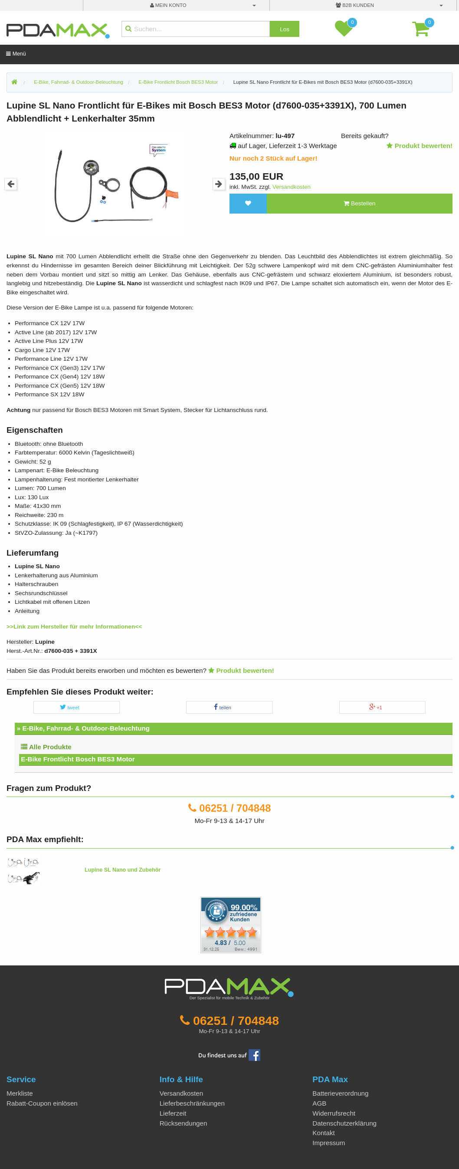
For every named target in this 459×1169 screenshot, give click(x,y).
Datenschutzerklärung (344, 1123)
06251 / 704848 (235, 808)
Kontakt (323, 1132)
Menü (16, 54)
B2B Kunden (355, 5)
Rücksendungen (183, 1123)
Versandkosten (291, 187)
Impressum (328, 1142)
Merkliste (20, 1093)
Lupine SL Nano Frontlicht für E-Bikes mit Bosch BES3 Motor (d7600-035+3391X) (323, 82)
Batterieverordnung (340, 1093)
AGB (319, 1103)
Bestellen (359, 203)
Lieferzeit (173, 1113)
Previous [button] (10, 184)
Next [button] (219, 184)
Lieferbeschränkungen (192, 1103)
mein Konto (168, 5)
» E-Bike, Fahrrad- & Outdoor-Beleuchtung (83, 728)
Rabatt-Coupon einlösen (42, 1103)
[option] (115, 184)
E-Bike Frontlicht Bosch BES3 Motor (77, 759)
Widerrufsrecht (333, 1113)
